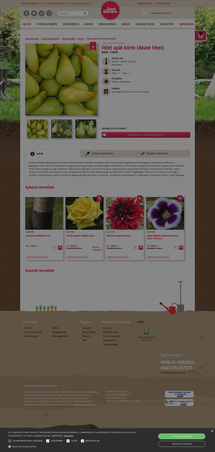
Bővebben (69, 435)
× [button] (212, 431)
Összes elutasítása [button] (182, 444)
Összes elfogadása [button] (182, 436)
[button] (10, 441)
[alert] (107, 226)
